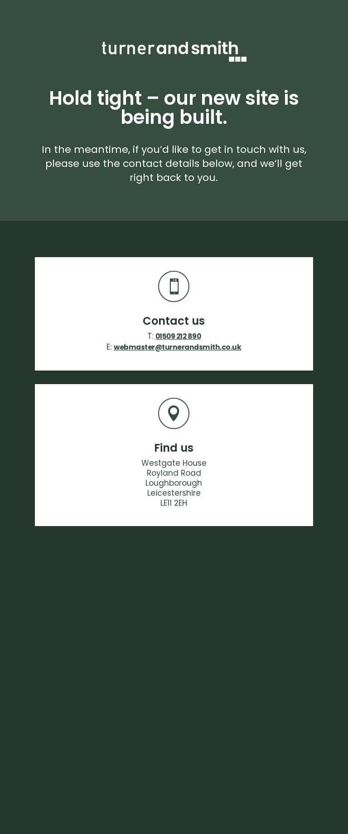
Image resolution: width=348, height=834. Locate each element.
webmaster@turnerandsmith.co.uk (177, 347)
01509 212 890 (178, 336)
